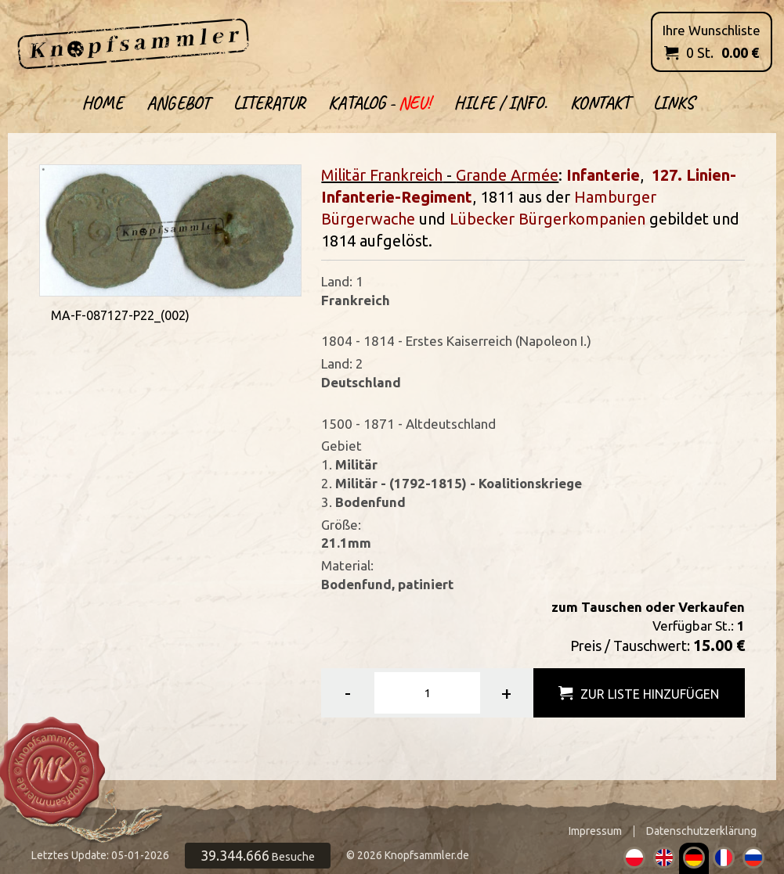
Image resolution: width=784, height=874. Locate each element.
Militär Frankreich (382, 175)
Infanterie (603, 175)
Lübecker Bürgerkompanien (547, 219)
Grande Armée (507, 175)
